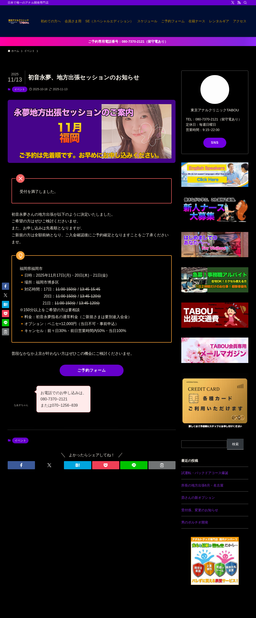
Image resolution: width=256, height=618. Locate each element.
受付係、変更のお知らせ (199, 510)
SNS (215, 142)
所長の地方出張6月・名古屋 (202, 485)
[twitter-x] (233, 2)
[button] (21, 465)
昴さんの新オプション (198, 497)
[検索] (245, 2)
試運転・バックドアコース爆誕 (204, 473)
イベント (19, 89)
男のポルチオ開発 (194, 522)
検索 (235, 444)
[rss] (239, 2)
